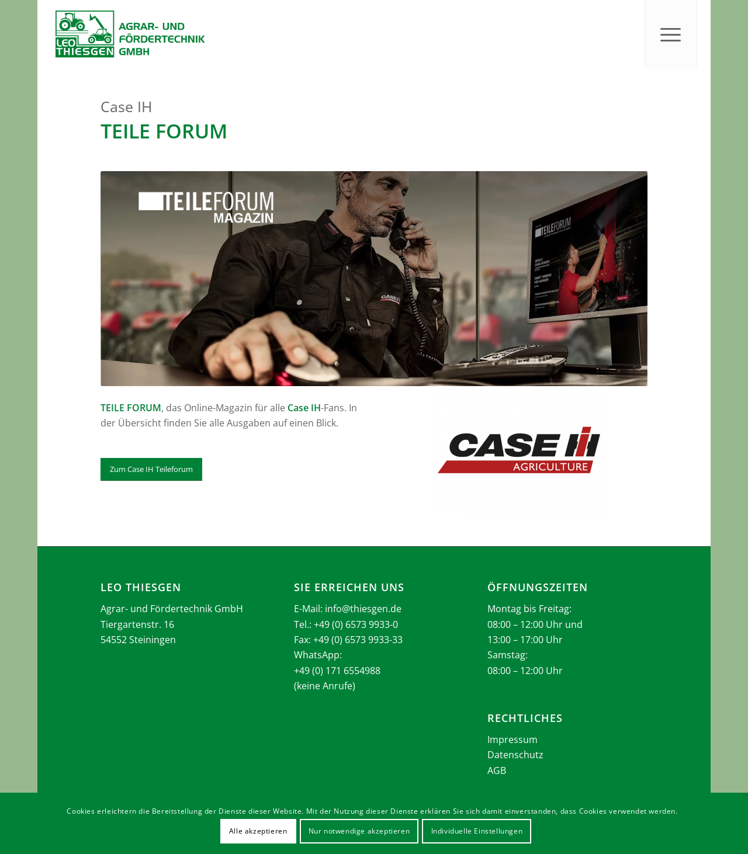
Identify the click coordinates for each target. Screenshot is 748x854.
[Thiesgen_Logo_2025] (130, 34)
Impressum (512, 739)
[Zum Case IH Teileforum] (151, 469)
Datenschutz (515, 754)
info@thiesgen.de (363, 608)
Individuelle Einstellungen (477, 831)
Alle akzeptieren (258, 831)
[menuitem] (671, 34)
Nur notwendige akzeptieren (359, 831)
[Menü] (671, 34)
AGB (496, 770)
